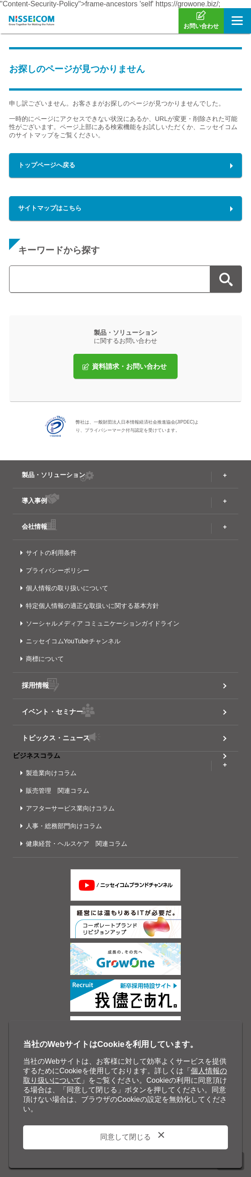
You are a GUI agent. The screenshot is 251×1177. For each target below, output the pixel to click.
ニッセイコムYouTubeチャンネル (73, 641)
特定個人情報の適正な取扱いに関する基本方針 (92, 605)
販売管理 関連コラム (57, 790)
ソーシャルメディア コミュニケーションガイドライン (103, 623)
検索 (226, 279)
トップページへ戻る (46, 165)
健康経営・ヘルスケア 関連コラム (76, 843)
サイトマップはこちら (50, 208)
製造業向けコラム (51, 773)
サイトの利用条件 (51, 552)
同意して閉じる (125, 1137)
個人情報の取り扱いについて (67, 588)
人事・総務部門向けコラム (64, 826)
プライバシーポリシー (57, 570)
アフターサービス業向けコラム (70, 808)
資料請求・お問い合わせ (129, 366)
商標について (45, 658)
